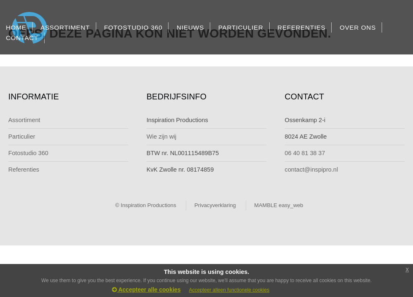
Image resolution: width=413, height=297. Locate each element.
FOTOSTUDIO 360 (133, 27)
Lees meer (289, 290)
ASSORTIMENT (65, 27)
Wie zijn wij (161, 136)
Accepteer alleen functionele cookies (229, 290)
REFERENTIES (301, 27)
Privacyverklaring (215, 205)
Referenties (23, 169)
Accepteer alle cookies (146, 289)
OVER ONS (358, 27)
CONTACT (22, 37)
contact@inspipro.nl (311, 169)
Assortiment (24, 120)
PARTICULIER (240, 27)
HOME (16, 27)
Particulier (21, 136)
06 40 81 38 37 (305, 153)
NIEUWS (190, 27)
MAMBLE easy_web (278, 205)
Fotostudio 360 (28, 153)
